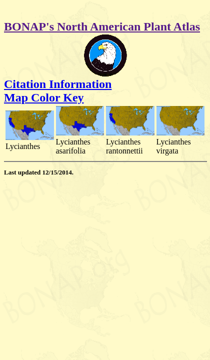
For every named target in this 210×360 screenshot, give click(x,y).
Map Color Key (44, 97)
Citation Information (58, 84)
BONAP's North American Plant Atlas (102, 26)
